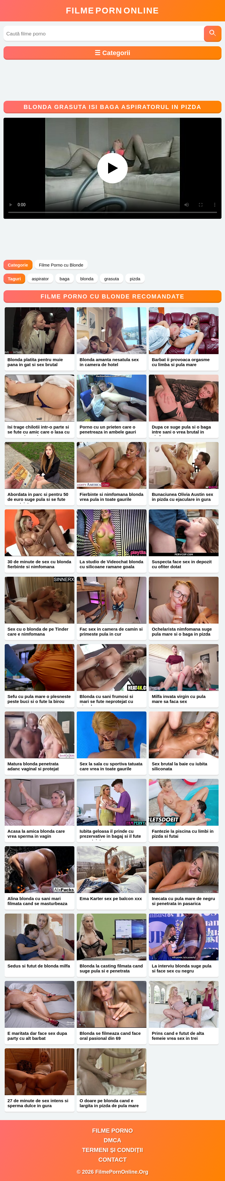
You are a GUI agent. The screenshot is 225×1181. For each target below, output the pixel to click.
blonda (86, 278)
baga (64, 278)
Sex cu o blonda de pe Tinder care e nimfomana (38, 631)
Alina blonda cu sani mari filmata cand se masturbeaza (37, 901)
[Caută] (212, 34)
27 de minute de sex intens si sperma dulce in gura (38, 1103)
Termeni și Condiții (112, 1150)
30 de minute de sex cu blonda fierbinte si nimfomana (39, 564)
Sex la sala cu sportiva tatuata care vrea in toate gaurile (111, 766)
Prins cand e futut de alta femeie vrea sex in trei (178, 1036)
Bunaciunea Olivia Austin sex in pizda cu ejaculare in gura (182, 497)
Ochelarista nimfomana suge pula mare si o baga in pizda (182, 631)
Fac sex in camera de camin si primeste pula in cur (111, 631)
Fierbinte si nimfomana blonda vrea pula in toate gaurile (112, 497)
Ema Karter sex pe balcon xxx (111, 898)
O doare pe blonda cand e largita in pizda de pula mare (109, 1103)
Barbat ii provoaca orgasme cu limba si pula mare (181, 362)
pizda (135, 278)
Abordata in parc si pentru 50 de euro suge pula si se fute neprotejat (38, 499)
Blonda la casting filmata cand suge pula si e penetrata (111, 968)
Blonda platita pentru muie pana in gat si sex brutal (35, 362)
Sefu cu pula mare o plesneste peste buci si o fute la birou (39, 699)
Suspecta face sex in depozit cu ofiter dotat (182, 564)
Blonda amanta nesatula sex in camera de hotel (109, 362)
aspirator (40, 278)
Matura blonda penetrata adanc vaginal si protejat (33, 766)
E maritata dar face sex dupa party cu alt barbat (37, 1036)
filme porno (112, 1130)
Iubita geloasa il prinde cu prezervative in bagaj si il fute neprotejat (110, 836)
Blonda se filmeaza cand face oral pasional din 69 (110, 1036)
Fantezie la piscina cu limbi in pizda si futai (183, 834)
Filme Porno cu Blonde (61, 264)
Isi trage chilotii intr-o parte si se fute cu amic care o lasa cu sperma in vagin (39, 431)
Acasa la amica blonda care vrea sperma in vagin (36, 834)
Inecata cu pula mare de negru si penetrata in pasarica (183, 901)
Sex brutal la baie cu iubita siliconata (179, 766)
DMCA (112, 1140)
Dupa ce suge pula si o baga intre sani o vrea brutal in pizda (181, 431)
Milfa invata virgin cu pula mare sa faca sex (178, 699)
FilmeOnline (112, 10)
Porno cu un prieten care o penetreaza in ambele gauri (108, 429)
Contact (112, 1159)
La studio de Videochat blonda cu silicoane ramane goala (111, 564)
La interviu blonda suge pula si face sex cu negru (181, 968)
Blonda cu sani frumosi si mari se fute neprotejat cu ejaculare (106, 701)
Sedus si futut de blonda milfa (39, 965)
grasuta (111, 278)
